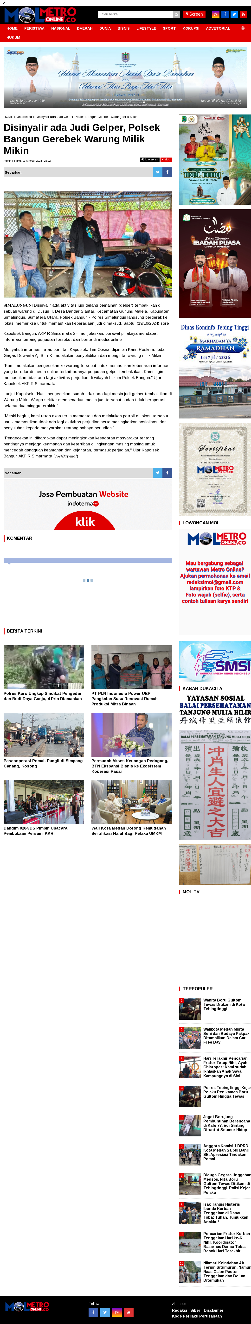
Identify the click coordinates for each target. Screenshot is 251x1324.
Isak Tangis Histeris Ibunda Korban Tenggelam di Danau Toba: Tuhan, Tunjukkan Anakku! (225, 1213)
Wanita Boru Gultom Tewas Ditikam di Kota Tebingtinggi (224, 1004)
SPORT (169, 28)
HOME (12, 28)
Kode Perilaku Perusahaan (197, 1316)
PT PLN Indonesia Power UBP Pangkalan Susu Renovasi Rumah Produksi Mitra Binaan (124, 698)
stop (166, 159)
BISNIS (124, 28)
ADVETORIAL (218, 28)
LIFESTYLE (146, 28)
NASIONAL (60, 28)
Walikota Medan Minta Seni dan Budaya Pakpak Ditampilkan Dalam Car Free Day (226, 1036)
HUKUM (13, 37)
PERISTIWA (34, 28)
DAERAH (85, 28)
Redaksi (179, 1310)
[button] (242, 26)
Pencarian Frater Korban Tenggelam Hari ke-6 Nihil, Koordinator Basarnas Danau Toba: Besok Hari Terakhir (226, 1242)
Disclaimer (214, 1310)
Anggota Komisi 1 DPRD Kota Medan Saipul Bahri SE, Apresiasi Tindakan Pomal (226, 1152)
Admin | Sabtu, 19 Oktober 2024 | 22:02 (27, 160)
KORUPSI (191, 28)
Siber (195, 1310)
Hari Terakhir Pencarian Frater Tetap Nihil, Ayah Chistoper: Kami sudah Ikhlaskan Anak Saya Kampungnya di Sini (225, 1067)
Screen (194, 14)
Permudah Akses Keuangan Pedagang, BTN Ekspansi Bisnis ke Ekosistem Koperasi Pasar (129, 766)
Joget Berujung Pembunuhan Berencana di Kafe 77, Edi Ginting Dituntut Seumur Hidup (226, 1123)
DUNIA (105, 28)
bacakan (150, 159)
